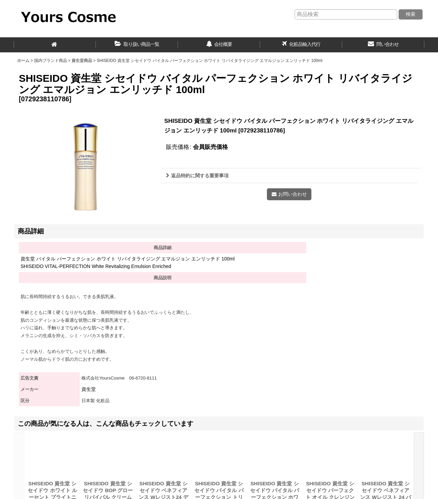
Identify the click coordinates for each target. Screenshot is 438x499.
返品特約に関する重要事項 (197, 175)
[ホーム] (55, 44)
